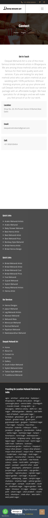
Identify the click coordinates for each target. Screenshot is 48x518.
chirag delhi (26, 406)
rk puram (33, 475)
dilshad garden (18, 411)
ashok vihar (25, 398)
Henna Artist (10, 291)
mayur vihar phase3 (13, 451)
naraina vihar (20, 457)
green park (30, 419)
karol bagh (21, 435)
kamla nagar (12, 433)
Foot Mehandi (10, 277)
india (35, 427)
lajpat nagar (10, 441)
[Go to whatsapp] (5, 511)
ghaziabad (19, 417)
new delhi (23, 459)
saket (25, 478)
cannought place (12, 403)
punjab (36, 467)
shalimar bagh (21, 481)
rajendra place (21, 473)
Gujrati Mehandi (11, 280)
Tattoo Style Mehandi (13, 371)
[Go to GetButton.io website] (5, 515)
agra (7, 398)
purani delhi (23, 470)
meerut (38, 451)
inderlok (18, 427)
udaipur (33, 489)
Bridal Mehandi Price (13, 273)
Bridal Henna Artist (12, 245)
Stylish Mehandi (11, 284)
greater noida (19, 419)
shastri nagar (10, 483)
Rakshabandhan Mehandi (15, 333)
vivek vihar (25, 494)
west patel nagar (12, 497)
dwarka (29, 411)
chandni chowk (13, 406)
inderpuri (27, 427)
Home (16, 32)
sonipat (21, 483)
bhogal (37, 401)
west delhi (36, 494)
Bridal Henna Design (13, 249)
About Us (8, 351)
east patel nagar (27, 414)
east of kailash (13, 414)
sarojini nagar (35, 478)
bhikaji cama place (24, 401)
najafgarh (9, 457)
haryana (20, 425)
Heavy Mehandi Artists (14, 287)
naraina (31, 457)
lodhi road (9, 443)
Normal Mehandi (12, 326)
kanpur (36, 433)
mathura (27, 446)
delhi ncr (33, 409)
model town (12, 454)
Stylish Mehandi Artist (14, 368)
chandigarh (37, 403)
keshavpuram (33, 435)
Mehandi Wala (10, 319)
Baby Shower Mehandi (14, 228)
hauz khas (30, 425)
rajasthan (9, 473)
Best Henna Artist (12, 231)
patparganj (16, 467)
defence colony (21, 409)
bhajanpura (10, 401)
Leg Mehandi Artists (13, 312)
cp (34, 406)
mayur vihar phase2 (32, 449)
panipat (15, 465)
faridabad (9, 417)
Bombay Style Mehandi (14, 242)
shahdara (9, 481)
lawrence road (23, 441)
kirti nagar (36, 438)
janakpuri (9, 430)
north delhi (24, 462)
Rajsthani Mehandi (12, 329)
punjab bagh (10, 470)
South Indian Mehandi (14, 364)
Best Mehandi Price (13, 238)
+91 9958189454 (11, 144)
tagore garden (30, 486)
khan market (10, 438)
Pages (23, 32)
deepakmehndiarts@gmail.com (17, 128)
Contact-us (9, 354)
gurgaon (24, 422)
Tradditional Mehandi (13, 375)
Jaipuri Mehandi (11, 309)
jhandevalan (29, 430)
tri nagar (25, 489)
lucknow (28, 443)
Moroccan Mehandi (13, 322)
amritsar (14, 398)
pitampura (27, 467)
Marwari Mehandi (12, 315)
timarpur (16, 489)
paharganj (34, 462)
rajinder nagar (35, 473)
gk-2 (33, 417)
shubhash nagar (16, 486)
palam (8, 465)
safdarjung (16, 478)
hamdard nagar (36, 422)
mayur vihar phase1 (13, 449)
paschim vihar (27, 465)
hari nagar (11, 425)
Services (8, 358)
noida (15, 462)
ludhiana (19, 443)
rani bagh (23, 475)
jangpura (19, 430)
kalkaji (38, 430)
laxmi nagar (36, 441)
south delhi (31, 483)
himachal (9, 427)
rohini (8, 478)
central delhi (26, 403)
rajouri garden (11, 475)
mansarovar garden (13, 446)
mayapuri (36, 446)
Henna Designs (11, 305)
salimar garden (35, 481)
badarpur (35, 398)
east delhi (38, 411)
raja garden (34, 470)
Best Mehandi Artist (13, 235)
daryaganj (9, 409)
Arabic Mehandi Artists (14, 221)
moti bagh (22, 454)
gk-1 (28, 417)
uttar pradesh (29, 491)
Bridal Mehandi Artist (13, 263)
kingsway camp (24, 438)
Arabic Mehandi (11, 225)
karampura (10, 435)
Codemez (29, 514)
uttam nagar (16, 491)
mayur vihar (29, 451)
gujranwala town (12, 422)
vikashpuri (15, 494)
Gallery (8, 361)
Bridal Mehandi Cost (13, 270)
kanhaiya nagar (25, 433)
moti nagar (33, 454)
